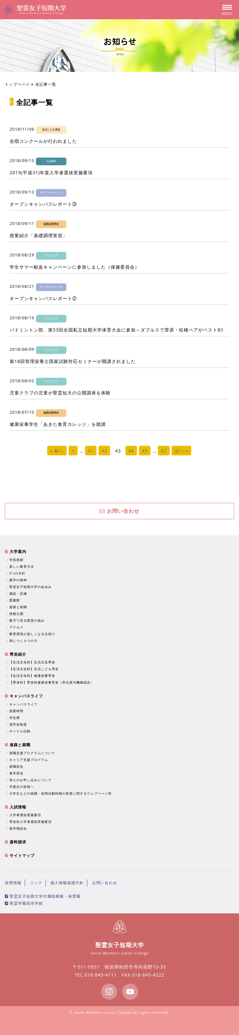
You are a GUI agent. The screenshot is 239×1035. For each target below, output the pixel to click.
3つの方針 (16, 573)
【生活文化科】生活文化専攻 (31, 662)
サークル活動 (19, 731)
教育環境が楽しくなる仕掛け (31, 634)
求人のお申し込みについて (30, 780)
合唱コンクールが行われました (43, 141)
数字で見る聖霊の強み (26, 620)
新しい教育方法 (21, 566)
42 (104, 451)
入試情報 (15, 807)
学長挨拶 (15, 559)
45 (145, 451)
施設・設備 (17, 593)
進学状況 (15, 773)
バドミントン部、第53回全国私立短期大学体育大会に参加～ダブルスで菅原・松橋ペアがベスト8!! (116, 330)
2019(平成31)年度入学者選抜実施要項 (51, 172)
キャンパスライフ (24, 696)
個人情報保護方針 (67, 882)
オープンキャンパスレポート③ (43, 204)
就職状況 (15, 766)
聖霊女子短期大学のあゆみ (30, 586)
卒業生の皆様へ (21, 786)
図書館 (14, 600)
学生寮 (14, 717)
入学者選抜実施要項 (24, 815)
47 (163, 451)
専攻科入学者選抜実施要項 (30, 821)
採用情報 (13, 882)
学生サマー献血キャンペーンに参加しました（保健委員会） (75, 267)
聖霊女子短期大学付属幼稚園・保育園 (43, 896)
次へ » (181, 451)
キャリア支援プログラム (28, 759)
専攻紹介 (15, 654)
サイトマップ (20, 855)
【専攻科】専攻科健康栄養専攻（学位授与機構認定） (51, 682)
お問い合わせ (119, 510)
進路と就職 (17, 607)
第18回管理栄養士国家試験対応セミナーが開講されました (73, 361)
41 (91, 451)
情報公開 (15, 613)
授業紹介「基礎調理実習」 (38, 235)
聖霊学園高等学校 (24, 903)
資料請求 (15, 842)
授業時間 (15, 711)
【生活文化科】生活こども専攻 (33, 669)
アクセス (15, 627)
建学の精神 (17, 580)
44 (131, 451)
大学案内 (15, 551)
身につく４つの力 (23, 640)
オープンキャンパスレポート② (43, 298)
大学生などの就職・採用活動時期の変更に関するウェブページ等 (60, 793)
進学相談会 (17, 828)
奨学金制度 (17, 724)
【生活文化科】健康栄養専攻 (31, 675)
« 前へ (57, 451)
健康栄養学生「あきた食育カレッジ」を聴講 (58, 424)
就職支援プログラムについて (31, 753)
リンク (36, 882)
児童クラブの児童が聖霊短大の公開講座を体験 (60, 393)
